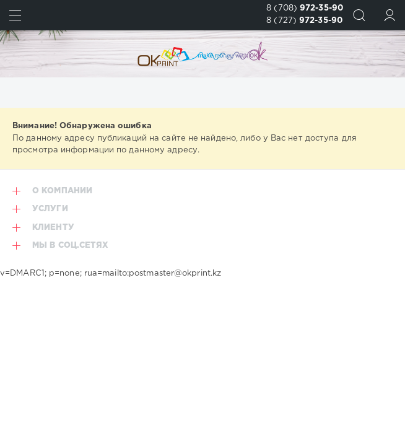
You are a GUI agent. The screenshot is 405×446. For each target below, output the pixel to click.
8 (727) (304, 20)
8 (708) (304, 8)
